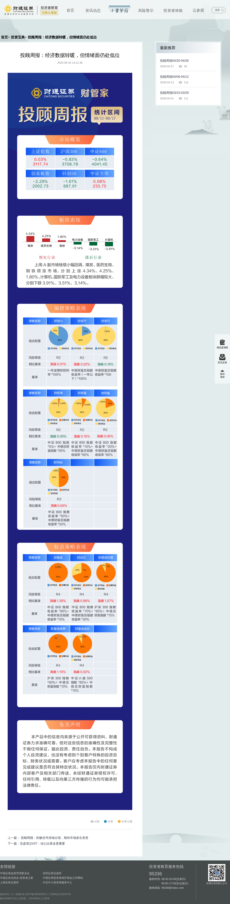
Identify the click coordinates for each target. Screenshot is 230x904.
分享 (108, 821)
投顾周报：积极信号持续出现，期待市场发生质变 (54, 837)
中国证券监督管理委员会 (15, 873)
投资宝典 (119, 9)
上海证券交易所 (9, 882)
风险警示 (146, 10)
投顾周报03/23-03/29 (174, 92)
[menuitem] (70, 9)
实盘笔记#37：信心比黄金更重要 (42, 843)
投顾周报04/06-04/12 (174, 76)
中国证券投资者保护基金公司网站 (63, 877)
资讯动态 (93, 10)
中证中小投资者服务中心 (57, 882)
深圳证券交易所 (52, 873)
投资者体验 (173, 10)
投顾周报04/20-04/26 (174, 60)
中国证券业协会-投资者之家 (16, 877)
